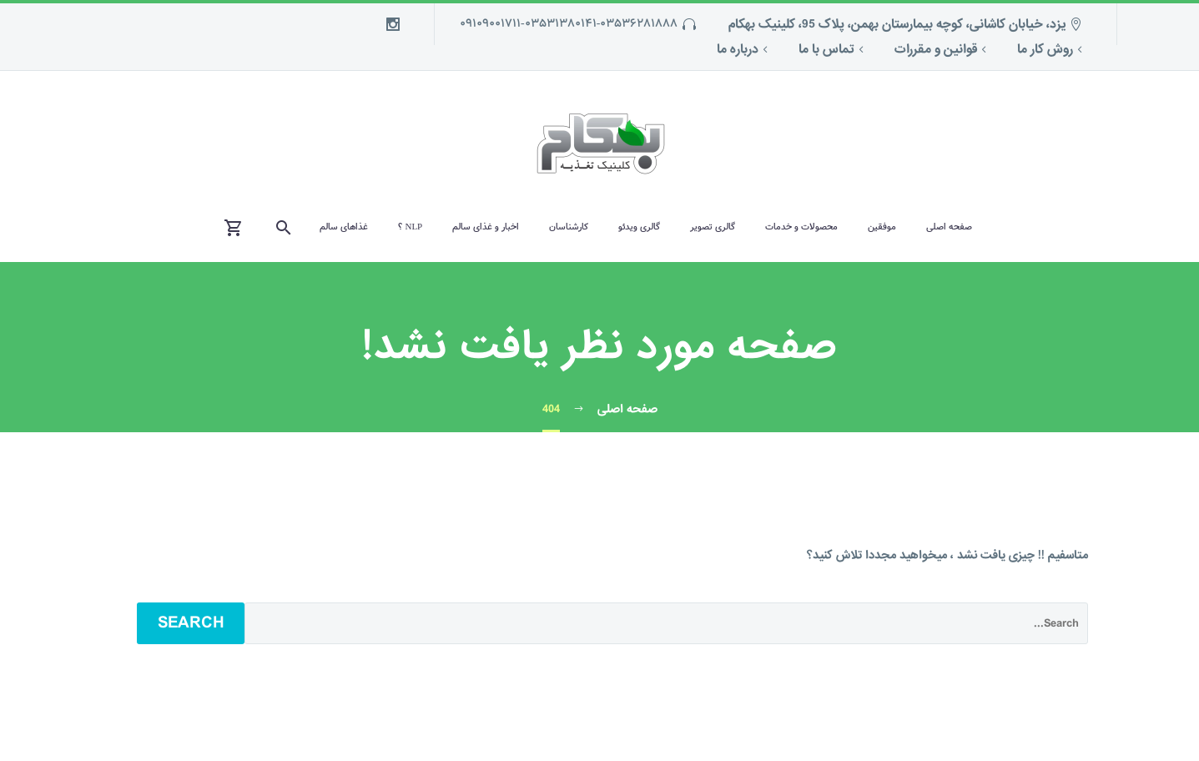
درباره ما (737, 49)
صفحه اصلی (949, 227)
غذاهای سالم (344, 227)
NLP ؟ (410, 227)
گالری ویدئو (639, 227)
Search (191, 623)
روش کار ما (1045, 49)
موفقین (882, 227)
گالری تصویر (712, 227)
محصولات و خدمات (801, 227)
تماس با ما (826, 49)
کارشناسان (568, 227)
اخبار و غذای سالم (485, 227)
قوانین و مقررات (935, 49)
